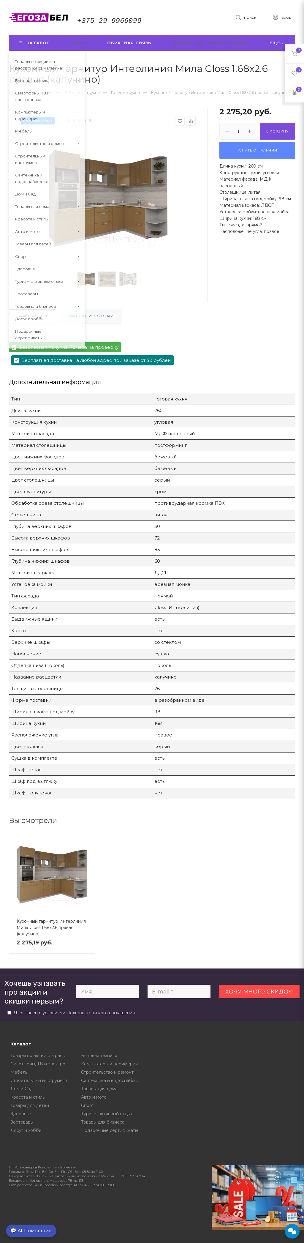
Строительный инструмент (38, 1080)
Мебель (18, 1072)
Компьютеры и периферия (109, 1064)
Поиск (78, 42)
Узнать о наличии (257, 150)
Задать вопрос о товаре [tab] (90, 316)
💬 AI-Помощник (31, 1230)
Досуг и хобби (26, 1130)
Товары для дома (99, 1088)
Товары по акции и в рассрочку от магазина (41, 1055)
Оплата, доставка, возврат (210, 42)
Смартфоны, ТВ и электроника (41, 1064)
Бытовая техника (99, 1055)
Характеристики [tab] (32, 316)
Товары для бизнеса (102, 1122)
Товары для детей (29, 1105)
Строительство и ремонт (107, 1072)
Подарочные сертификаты (109, 1130)
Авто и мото (94, 1097)
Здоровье (20, 1113)
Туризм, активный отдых (107, 1113)
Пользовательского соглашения (100, 1012)
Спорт (87, 1105)
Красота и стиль (27, 1097)
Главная (17, 92)
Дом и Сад (21, 1088)
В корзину (277, 131)
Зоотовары (22, 1122)
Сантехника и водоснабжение (112, 1080)
